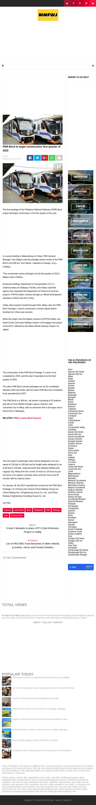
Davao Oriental (75, 439)
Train (6, 515)
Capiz (70, 418)
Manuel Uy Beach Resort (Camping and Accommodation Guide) (40, 719)
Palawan (72, 504)
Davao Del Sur (74, 434)
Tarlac (70, 543)
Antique (71, 381)
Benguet (72, 397)
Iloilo (70, 455)
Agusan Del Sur (75, 374)
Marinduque (73, 476)
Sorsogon (72, 527)
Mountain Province (76, 485)
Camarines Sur (75, 413)
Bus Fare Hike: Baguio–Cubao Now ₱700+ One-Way (35, 740)
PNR (48, 510)
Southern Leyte (75, 531)
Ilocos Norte (73, 450)
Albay (53, 263)
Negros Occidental (76, 487)
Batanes (72, 393)
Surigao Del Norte (76, 538)
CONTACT (58, 622)
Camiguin (72, 416)
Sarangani (72, 522)
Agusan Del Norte (76, 372)
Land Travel (18, 510)
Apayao (71, 383)
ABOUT (37, 622)
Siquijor (71, 524)
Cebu (70, 425)
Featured (7, 510)
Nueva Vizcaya (75, 497)
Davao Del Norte (75, 432)
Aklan (70, 376)
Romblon (72, 518)
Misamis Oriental (75, 483)
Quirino (71, 513)
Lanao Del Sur (74, 469)
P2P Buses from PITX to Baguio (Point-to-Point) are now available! (41, 677)
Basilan (71, 388)
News (29, 510)
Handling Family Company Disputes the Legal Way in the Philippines (42, 750)
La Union (72, 462)
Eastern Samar (75, 443)
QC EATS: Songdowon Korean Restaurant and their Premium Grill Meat (43, 688)
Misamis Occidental (77, 480)
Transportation (17, 515)
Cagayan (72, 409)
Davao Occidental (76, 436)
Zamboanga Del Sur (77, 552)
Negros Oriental (75, 490)
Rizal (70, 515)
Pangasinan (73, 508)
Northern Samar (75, 492)
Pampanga (73, 506)
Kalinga (71, 460)
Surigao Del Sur (75, 541)
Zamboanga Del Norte (78, 550)
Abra (70, 369)
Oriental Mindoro (75, 501)
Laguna (71, 464)
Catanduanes (74, 420)
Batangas (72, 395)
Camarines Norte (76, 411)
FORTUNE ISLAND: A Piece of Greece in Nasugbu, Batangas (39, 709)
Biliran (71, 399)
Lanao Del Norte (75, 467)
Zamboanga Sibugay (77, 555)
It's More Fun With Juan (13, 615)
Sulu (70, 536)
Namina (58, 800)
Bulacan (71, 406)
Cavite (71, 423)
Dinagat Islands (75, 441)
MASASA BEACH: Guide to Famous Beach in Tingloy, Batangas (40, 729)
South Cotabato (75, 529)
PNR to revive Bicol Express (27, 418)
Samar (71, 520)
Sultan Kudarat (75, 534)
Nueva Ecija (73, 494)
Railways (56, 510)
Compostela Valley (76, 427)
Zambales (72, 548)
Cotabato (72, 430)
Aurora (71, 386)
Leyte (70, 471)
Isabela (71, 457)
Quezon (71, 511)
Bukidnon (72, 404)
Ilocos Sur (72, 453)
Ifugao (71, 448)
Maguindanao (74, 474)
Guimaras (72, 446)
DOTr (51, 284)
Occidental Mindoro (77, 499)
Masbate (72, 478)
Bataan (71, 390)
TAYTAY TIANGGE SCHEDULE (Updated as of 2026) (35, 698)
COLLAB (46, 622)
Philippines (38, 510)
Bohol (70, 402)
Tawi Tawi (72, 545)
